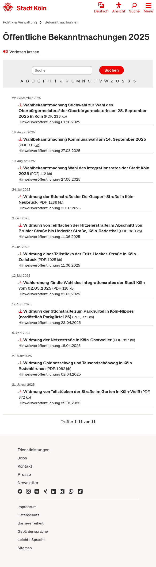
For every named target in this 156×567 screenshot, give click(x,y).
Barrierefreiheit (31, 523)
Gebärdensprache (33, 531)
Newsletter (28, 482)
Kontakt (25, 466)
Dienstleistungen (33, 449)
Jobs (22, 458)
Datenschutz (28, 515)
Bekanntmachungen (62, 22)
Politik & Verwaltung (20, 22)
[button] (148, 8)
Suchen (111, 70)
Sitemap (25, 547)
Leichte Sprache (32, 539)
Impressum (27, 506)
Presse (24, 474)
